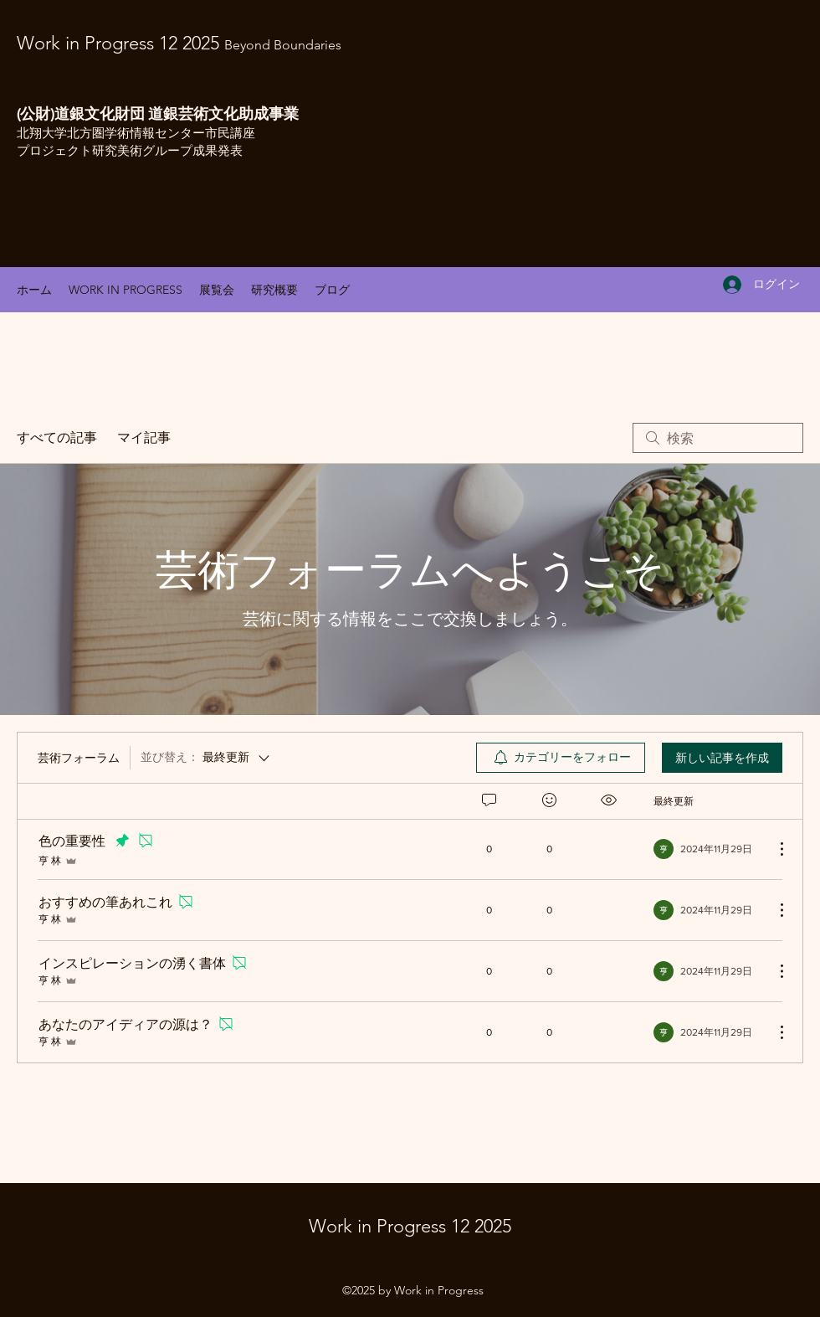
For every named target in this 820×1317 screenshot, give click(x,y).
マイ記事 (144, 438)
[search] (718, 438)
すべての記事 (57, 438)
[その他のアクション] (773, 849)
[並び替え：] (206, 758)
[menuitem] (560, 758)
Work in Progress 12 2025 (179, 43)
